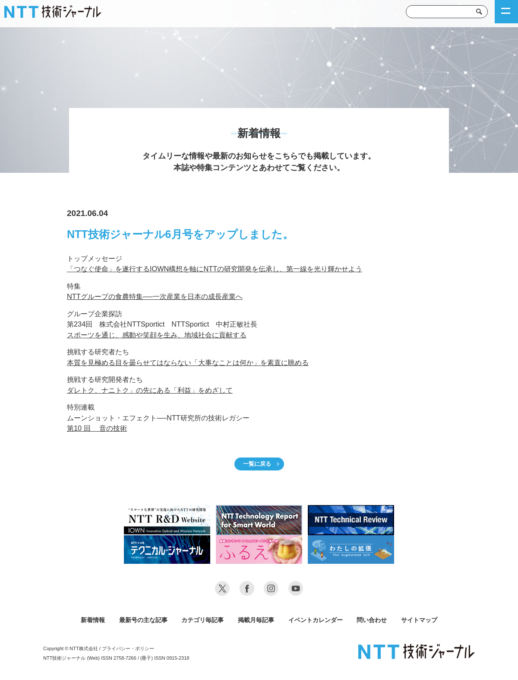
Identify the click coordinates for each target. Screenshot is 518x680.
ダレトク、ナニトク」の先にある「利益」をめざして (150, 390)
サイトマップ (419, 619)
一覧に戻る (257, 464)
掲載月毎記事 (256, 619)
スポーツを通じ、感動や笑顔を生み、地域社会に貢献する (156, 335)
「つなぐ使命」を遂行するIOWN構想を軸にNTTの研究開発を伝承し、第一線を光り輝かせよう (214, 269)
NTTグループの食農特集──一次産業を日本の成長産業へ (155, 296)
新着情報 (93, 619)
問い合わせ (372, 619)
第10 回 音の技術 (97, 428)
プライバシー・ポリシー (128, 648)
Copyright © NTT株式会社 (70, 648)
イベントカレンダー (315, 619)
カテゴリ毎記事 (202, 619)
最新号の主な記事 (143, 619)
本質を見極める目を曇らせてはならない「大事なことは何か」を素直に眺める (188, 362)
